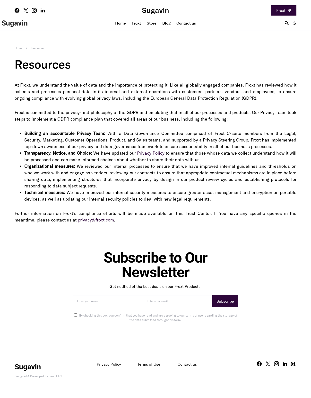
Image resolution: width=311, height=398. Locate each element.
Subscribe (225, 301)
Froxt (283, 10)
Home (18, 48)
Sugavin (155, 10)
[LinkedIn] (43, 10)
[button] (294, 23)
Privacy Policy (150, 153)
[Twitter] (25, 10)
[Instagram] (34, 10)
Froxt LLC (55, 376)
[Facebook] (17, 10)
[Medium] (293, 363)
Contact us (187, 364)
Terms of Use (148, 364)
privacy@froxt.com (96, 220)
